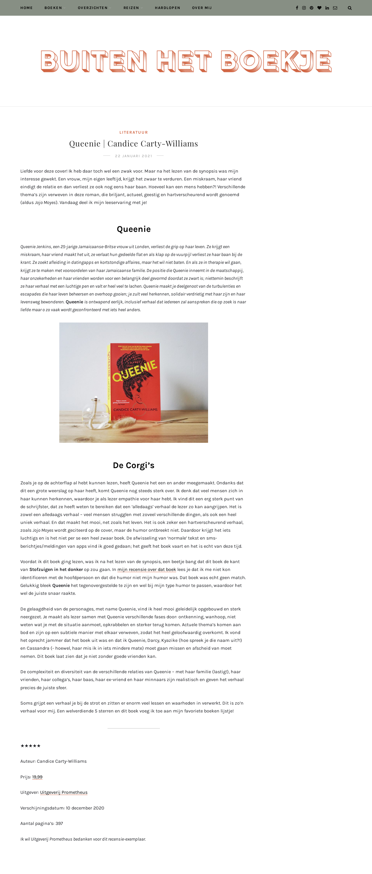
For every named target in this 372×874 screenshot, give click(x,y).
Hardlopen (167, 8)
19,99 (37, 777)
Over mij (202, 8)
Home (26, 8)
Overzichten (93, 8)
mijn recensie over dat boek (146, 569)
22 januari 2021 (133, 156)
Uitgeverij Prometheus (63, 792)
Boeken (53, 8)
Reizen (131, 8)
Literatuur (133, 132)
